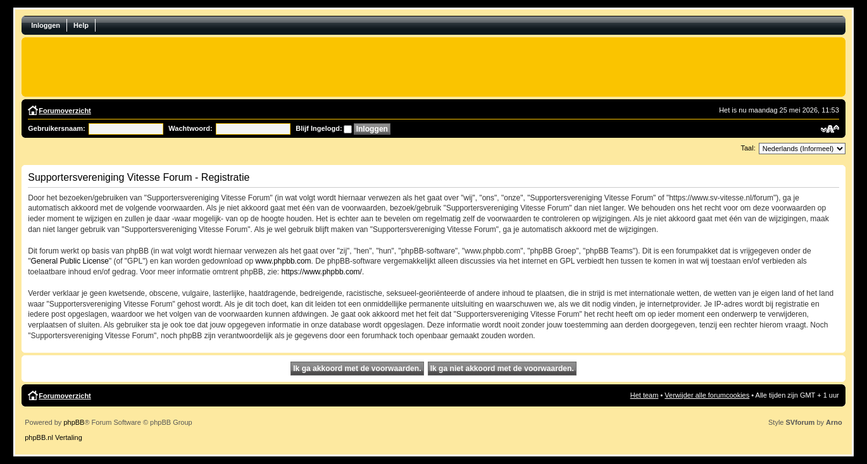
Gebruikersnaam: (56, 128)
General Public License (70, 261)
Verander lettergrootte (830, 129)
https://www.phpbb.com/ (322, 271)
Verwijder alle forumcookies (706, 395)
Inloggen (45, 25)
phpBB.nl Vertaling (53, 437)
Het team (644, 395)
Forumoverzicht (65, 110)
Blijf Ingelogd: (319, 128)
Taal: (748, 148)
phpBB (73, 422)
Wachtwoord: (190, 128)
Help (81, 25)
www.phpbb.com (283, 261)
